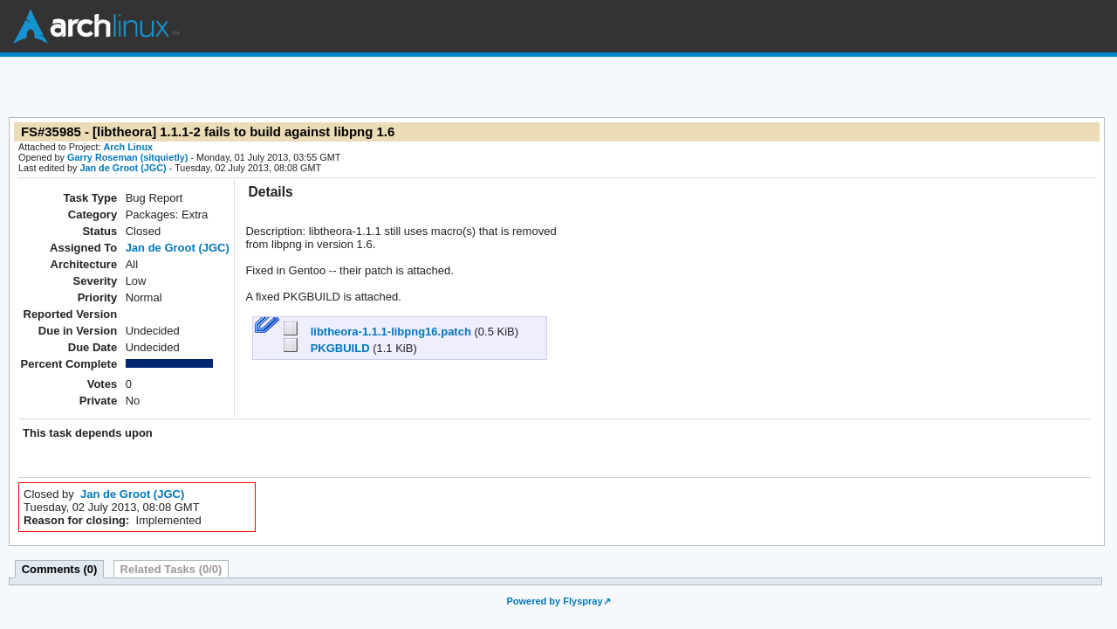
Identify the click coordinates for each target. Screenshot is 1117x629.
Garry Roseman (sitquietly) (127, 157)
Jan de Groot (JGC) (122, 167)
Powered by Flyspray (554, 601)
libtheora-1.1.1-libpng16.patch (379, 331)
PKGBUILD (328, 348)
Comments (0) (60, 569)
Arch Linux (96, 26)
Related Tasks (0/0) (171, 569)
